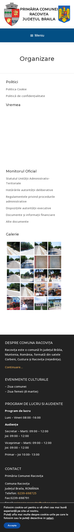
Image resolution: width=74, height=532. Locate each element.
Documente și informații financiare (30, 215)
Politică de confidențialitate (25, 96)
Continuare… (14, 367)
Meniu (39, 35)
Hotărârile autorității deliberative (29, 190)
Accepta (12, 525)
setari (49, 518)
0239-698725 (27, 493)
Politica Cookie (16, 89)
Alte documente (17, 221)
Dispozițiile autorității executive (28, 208)
